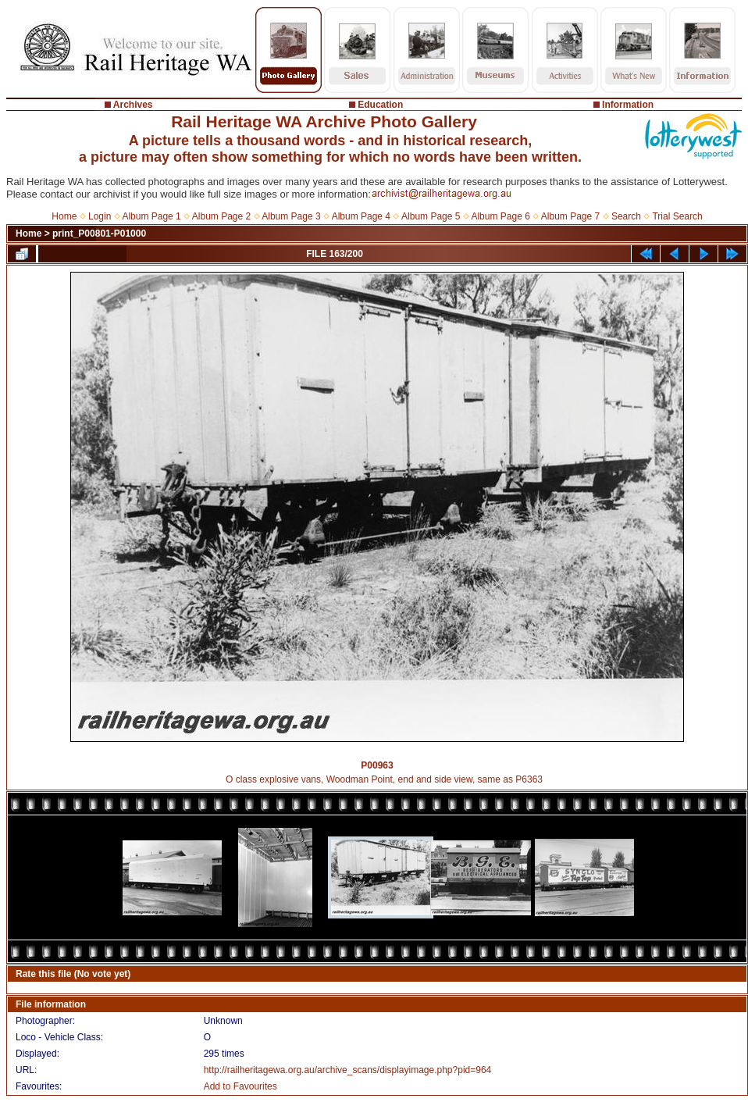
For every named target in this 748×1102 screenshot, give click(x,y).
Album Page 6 (500, 216)
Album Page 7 (570, 216)
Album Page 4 (361, 216)
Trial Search (677, 216)
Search (626, 216)
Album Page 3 (291, 216)
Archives (133, 104)
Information (628, 104)
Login (99, 216)
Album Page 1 (151, 216)
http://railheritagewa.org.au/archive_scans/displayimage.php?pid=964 (348, 1070)
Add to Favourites (240, 1086)
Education (380, 104)
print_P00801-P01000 (99, 233)
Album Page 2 (221, 216)
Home (64, 216)
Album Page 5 (430, 216)
